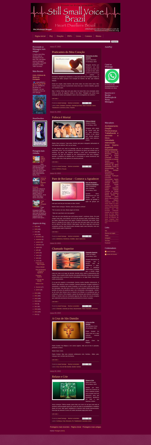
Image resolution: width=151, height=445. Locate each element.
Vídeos (116, 196)
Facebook (107, 243)
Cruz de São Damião (65, 366)
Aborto (107, 198)
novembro (39, 239)
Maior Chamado (87, 105)
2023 (36, 234)
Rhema (98, 36)
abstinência (59, 239)
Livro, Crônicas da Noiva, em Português (39, 77)
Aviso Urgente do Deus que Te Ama (43, 159)
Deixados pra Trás (111, 208)
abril (37, 258)
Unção (106, 203)
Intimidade (109, 140)
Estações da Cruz (109, 212)
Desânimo (115, 182)
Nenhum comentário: (74, 103)
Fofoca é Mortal (61, 117)
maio (37, 255)
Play (51, 36)
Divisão (116, 184)
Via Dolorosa (112, 217)
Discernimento (77, 308)
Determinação (109, 179)
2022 (36, 293)
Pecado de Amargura (111, 193)
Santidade (108, 166)
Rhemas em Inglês (110, 233)
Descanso (68, 421)
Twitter (107, 235)
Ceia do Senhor (113, 198)
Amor (57, 105)
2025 (36, 229)
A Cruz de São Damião (65, 318)
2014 (36, 314)
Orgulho (116, 179)
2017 (36, 306)
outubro (38, 242)
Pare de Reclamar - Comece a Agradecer (75, 178)
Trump (114, 166)
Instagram (107, 238)
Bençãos (107, 184)
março (38, 260)
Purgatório (108, 186)
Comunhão (108, 177)
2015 (36, 312)
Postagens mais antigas (92, 427)
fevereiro (38, 287)
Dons (116, 157)
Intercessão (110, 143)
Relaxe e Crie (60, 376)
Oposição (110, 221)
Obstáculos (107, 201)
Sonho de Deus (109, 214)
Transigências (112, 215)
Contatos (88, 36)
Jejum (77, 239)
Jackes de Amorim (112, 254)
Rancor (116, 212)
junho (37, 252)
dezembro (39, 236)
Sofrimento (95, 308)
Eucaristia (107, 210)
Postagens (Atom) (60, 431)
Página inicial (40, 36)
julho (37, 250)
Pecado (64, 169)
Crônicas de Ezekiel (111, 191)
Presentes (108, 159)
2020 (36, 298)
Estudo (107, 189)
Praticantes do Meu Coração (68, 52)
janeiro (38, 289)
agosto (38, 247)
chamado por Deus (77, 105)
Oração (108, 128)
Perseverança (111, 131)
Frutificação (115, 210)
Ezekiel (74, 366)
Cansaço (108, 175)
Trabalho (72, 107)
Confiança (59, 421)
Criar (64, 421)
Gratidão (72, 239)
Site (106, 230)
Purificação (115, 175)
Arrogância (111, 219)
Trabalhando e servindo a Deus (60, 107)
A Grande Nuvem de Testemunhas (111, 161)
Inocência (107, 205)
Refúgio (115, 170)
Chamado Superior (63, 248)
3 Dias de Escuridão (113, 207)
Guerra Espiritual (111, 146)
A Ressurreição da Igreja (111, 168)
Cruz (57, 366)
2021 (36, 296)
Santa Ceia (115, 201)
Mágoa (106, 221)
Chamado (68, 105)
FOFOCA (59, 169)
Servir (94, 105)
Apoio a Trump (111, 155)
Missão (107, 152)
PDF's (69, 36)
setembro (39, 244)
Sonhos (79, 366)
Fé (73, 421)
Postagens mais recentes (59, 427)
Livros (78, 36)
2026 (36, 226)
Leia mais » (55, 98)
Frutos (106, 200)
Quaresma (82, 239)
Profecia (107, 188)
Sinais (106, 207)
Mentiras (116, 205)
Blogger (91, 441)
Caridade (62, 105)
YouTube (107, 240)
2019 (36, 301)
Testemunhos (109, 174)
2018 (36, 304)
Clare (116, 186)
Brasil (117, 219)
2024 (36, 232)
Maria (116, 154)
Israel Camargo (111, 251)
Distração (107, 182)
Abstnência (66, 239)
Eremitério (108, 172)
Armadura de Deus (111, 181)
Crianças (115, 189)
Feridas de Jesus (113, 203)
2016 (36, 309)
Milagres (116, 200)
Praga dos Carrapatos (43, 203)
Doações (60, 36)
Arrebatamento (111, 126)
